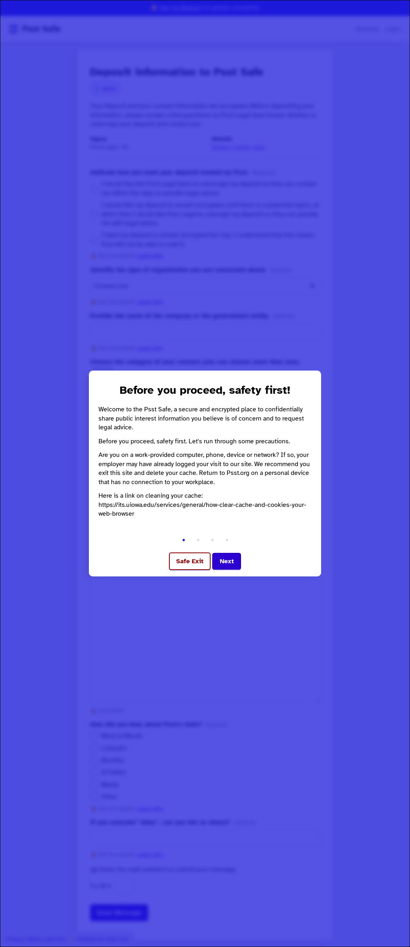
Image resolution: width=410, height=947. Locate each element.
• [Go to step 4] (226, 540)
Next (227, 561)
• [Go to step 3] (212, 540)
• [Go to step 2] (198, 540)
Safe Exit (189, 561)
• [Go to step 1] (183, 540)
